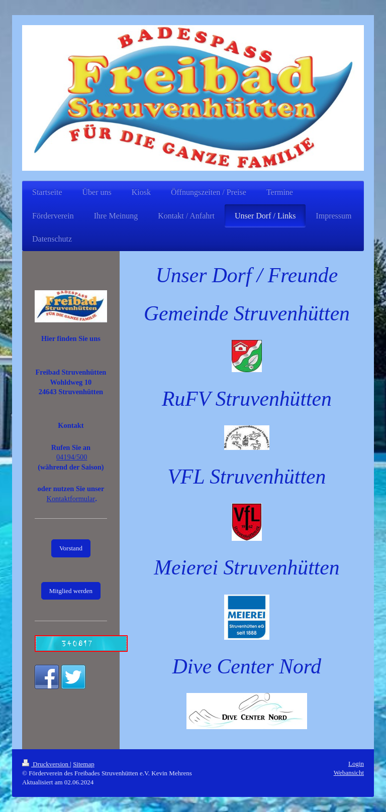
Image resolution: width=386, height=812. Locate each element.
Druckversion (46, 764)
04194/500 (71, 457)
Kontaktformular (71, 499)
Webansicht (349, 772)
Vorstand (70, 548)
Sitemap (83, 764)
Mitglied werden (70, 591)
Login (356, 763)
